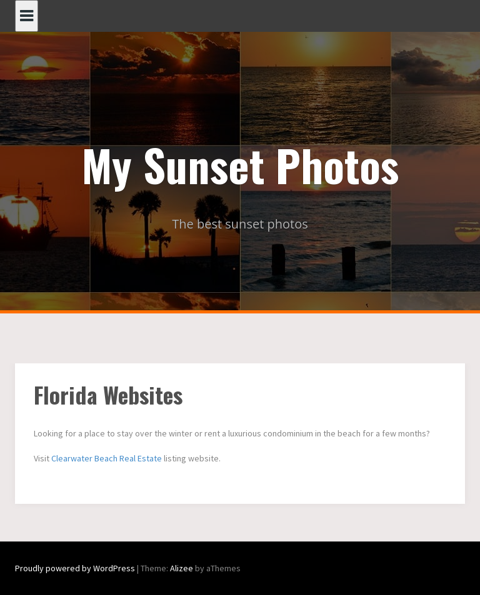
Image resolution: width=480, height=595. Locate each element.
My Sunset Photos (240, 164)
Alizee (181, 568)
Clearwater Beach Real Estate (106, 458)
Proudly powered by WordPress (75, 568)
